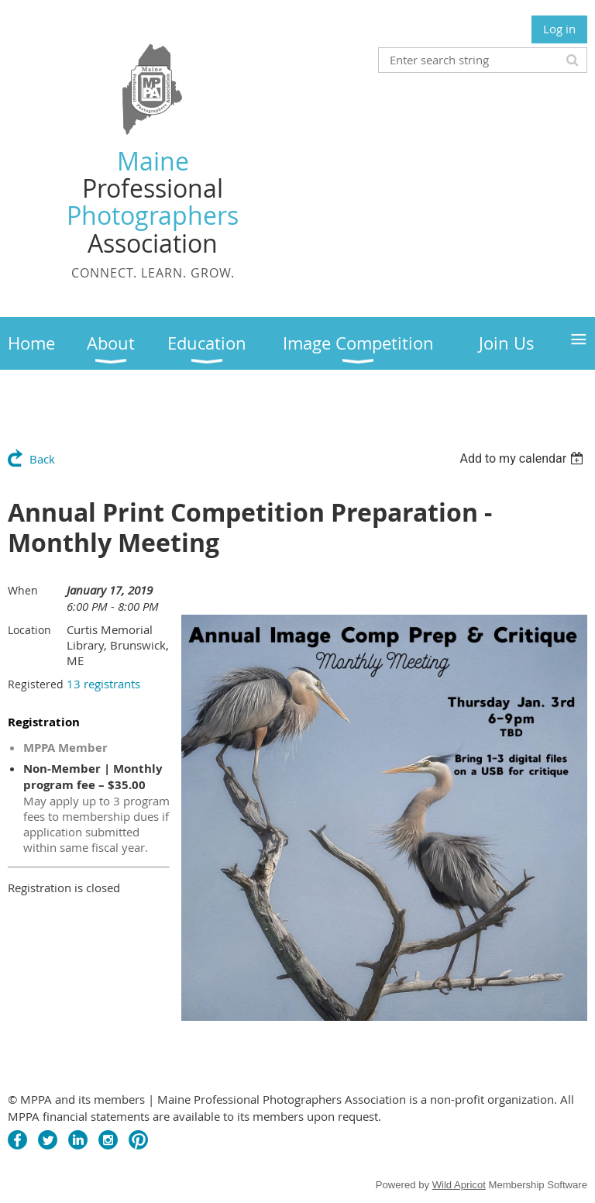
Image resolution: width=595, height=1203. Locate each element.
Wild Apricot (459, 1185)
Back (42, 459)
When (23, 590)
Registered (36, 684)
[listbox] (523, 458)
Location (29, 629)
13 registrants (103, 683)
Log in (559, 28)
